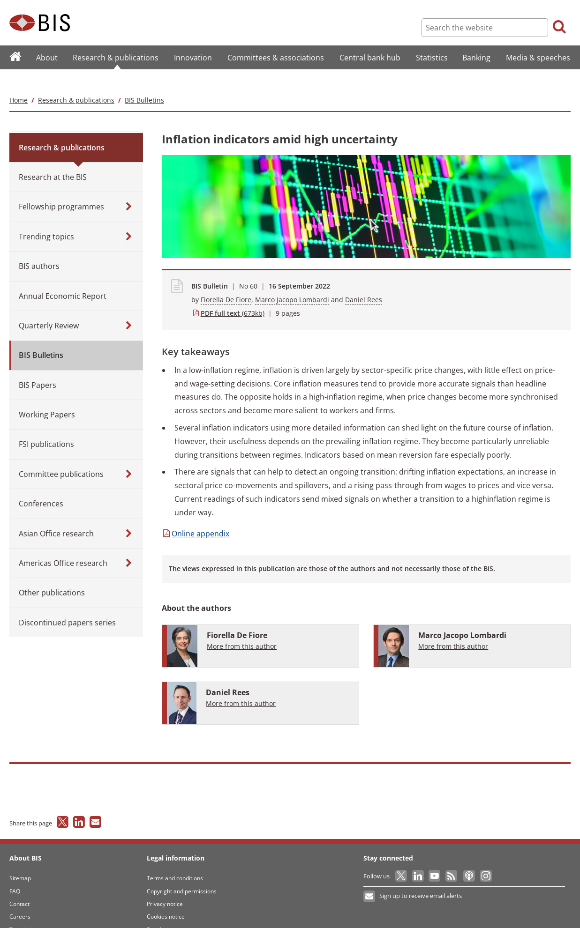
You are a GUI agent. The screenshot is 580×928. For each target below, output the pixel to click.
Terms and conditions (175, 860)
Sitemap (20, 860)
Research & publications (76, 81)
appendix (195, 515)
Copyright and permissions (182, 872)
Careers (19, 898)
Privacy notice (165, 885)
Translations (25, 911)
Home (18, 81)
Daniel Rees (363, 280)
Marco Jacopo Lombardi (292, 280)
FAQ (14, 872)
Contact (19, 885)
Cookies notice (166, 898)
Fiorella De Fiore (226, 280)
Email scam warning (173, 911)
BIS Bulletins (144, 81)
